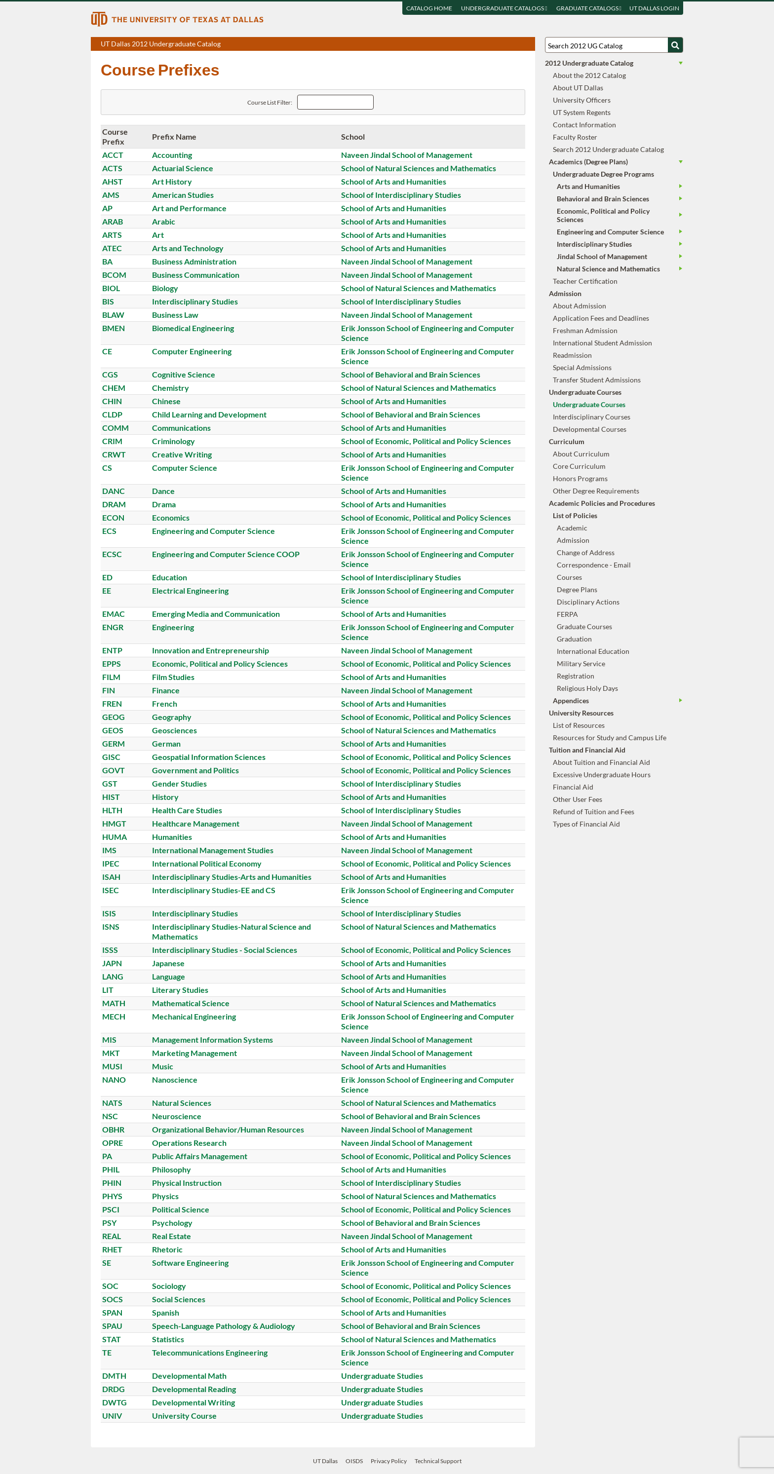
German (166, 743)
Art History (172, 181)
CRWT (114, 454)
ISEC (110, 890)
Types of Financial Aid (586, 824)
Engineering (173, 627)
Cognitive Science (183, 374)
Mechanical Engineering (194, 1016)
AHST (112, 181)
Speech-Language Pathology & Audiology (223, 1325)
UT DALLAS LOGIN (654, 8)
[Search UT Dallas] (614, 45)
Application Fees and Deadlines (601, 318)
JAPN (112, 963)
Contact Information (584, 124)
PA (107, 1156)
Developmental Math (189, 1375)
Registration (575, 676)
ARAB (112, 221)
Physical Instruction (187, 1182)
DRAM (114, 504)
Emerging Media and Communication (216, 613)
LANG (112, 976)
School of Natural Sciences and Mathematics (418, 168)
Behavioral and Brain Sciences (603, 198)
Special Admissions (582, 367)
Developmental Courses (589, 429)
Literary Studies (180, 989)
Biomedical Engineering (193, 328)
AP (107, 208)
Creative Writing (182, 454)
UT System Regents (582, 112)
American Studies (183, 194)
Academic (572, 528)
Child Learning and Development (209, 414)
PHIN (111, 1182)
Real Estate (171, 1236)
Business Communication (195, 274)
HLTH (112, 810)
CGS (110, 374)
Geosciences (174, 730)
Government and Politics (195, 770)
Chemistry (170, 387)
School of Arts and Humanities (393, 181)
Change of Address (586, 552)
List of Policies (575, 515)
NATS (112, 1102)
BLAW (113, 314)
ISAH (111, 876)
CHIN (112, 401)
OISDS (354, 1461)
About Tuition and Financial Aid (601, 762)
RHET (112, 1249)
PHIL (110, 1169)
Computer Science (184, 467)
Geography (172, 716)
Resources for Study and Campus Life (609, 737)
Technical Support (438, 1461)
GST (109, 783)
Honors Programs (580, 478)
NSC (110, 1116)
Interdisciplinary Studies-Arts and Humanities (231, 876)
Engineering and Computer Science (213, 530)
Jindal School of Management (602, 256)
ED (107, 577)
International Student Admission (602, 343)
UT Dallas (325, 1461)
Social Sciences (178, 1299)
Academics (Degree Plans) (588, 161)
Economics (171, 517)
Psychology (172, 1222)
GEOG (113, 716)
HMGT (114, 823)
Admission (573, 540)
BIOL (111, 288)
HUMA (114, 836)
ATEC (112, 248)
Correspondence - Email (594, 565)
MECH (113, 1016)
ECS (109, 530)
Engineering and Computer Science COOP (226, 554)
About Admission (579, 306)
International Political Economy (207, 863)
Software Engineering (190, 1262)
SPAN (112, 1312)
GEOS (112, 730)
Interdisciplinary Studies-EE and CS (213, 890)
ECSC (112, 554)
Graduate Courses (584, 626)
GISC (111, 756)
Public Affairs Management (199, 1156)
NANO (114, 1079)
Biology (165, 288)
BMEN (113, 328)
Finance (166, 690)
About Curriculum (581, 454)
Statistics (168, 1339)
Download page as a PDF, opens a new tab (492, 44)
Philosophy (171, 1169)
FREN (112, 703)
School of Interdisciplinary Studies (401, 194)
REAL (111, 1236)
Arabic (163, 221)
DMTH (114, 1375)
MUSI (112, 1066)
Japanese (168, 963)
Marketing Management (194, 1053)
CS (107, 467)
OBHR (113, 1129)
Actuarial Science (182, 168)
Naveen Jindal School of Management (406, 154)
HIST (111, 796)
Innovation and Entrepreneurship (210, 650)
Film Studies (173, 676)
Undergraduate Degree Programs (603, 174)
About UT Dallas (578, 87)
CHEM (113, 387)
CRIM (112, 441)
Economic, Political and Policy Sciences (220, 663)
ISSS (110, 949)
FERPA (567, 614)
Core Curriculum (579, 466)
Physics (165, 1196)
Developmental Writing (193, 1402)
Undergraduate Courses (589, 404)
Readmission (572, 355)
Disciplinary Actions (588, 602)
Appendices (571, 700)
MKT (111, 1053)
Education (169, 577)
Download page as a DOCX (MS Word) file (503, 44)
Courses (569, 577)
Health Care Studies (187, 810)
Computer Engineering (192, 351)
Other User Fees (577, 799)
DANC (113, 490)
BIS (108, 301)
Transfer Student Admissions (597, 380)
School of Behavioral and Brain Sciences (410, 374)
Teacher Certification (585, 281)
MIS (109, 1039)
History (165, 796)
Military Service (581, 663)
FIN (108, 690)
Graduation (574, 639)
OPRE (112, 1142)
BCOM (114, 274)
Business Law (175, 314)
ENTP (112, 650)
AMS (110, 194)
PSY (109, 1222)
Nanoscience (174, 1079)
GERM (113, 743)
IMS (109, 850)
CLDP (112, 414)
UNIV (112, 1415)
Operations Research (189, 1142)
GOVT (113, 770)
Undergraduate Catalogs (504, 8)
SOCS (112, 1299)
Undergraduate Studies (382, 1375)
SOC (110, 1285)
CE (107, 351)
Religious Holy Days (587, 688)
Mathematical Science (191, 1003)
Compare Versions (526, 44)
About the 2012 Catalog (589, 75)
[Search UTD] (675, 45)
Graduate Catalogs (588, 8)
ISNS (110, 926)
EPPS (111, 663)
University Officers (582, 100)
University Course (184, 1415)
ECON (113, 517)
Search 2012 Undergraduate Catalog (608, 149)
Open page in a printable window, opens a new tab (514, 44)
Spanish (165, 1312)
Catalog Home (429, 8)
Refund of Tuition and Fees (593, 811)
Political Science (180, 1209)
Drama (164, 504)
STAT (111, 1339)
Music (162, 1066)
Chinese (166, 401)
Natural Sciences (181, 1102)
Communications (181, 427)
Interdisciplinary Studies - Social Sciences (224, 949)
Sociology (169, 1285)
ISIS (109, 913)
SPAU (112, 1325)
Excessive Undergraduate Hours (602, 774)
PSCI (110, 1209)
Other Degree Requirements (596, 491)
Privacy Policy (389, 1461)
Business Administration (194, 261)
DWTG (114, 1402)
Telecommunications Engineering (210, 1352)
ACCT (112, 154)
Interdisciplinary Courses (591, 417)
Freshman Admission (585, 330)
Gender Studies (179, 783)
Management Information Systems (212, 1039)
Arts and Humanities (588, 186)
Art (158, 234)
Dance (163, 490)
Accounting (172, 154)
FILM (111, 676)
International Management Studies (212, 850)
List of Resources (579, 725)
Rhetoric (167, 1249)
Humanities (172, 836)
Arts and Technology (188, 248)
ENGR (112, 627)
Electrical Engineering (190, 590)
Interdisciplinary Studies (195, 301)
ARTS (112, 234)
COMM (115, 427)
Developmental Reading (194, 1389)
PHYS (112, 1196)
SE (106, 1262)
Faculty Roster (575, 137)
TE (107, 1352)
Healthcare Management (195, 823)
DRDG (113, 1389)
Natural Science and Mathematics (608, 269)
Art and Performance (189, 208)
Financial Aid (573, 787)
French (164, 703)
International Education (593, 651)
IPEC (110, 863)
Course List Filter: (269, 102)
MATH (113, 1003)
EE (106, 590)
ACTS (112, 168)
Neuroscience (176, 1116)
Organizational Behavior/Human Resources (228, 1129)
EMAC (113, 613)
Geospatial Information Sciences (209, 756)
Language (168, 976)
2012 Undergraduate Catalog (589, 63)
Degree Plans (577, 589)
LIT (108, 989)
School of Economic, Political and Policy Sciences (426, 441)
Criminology (173, 441)
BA (107, 261)
